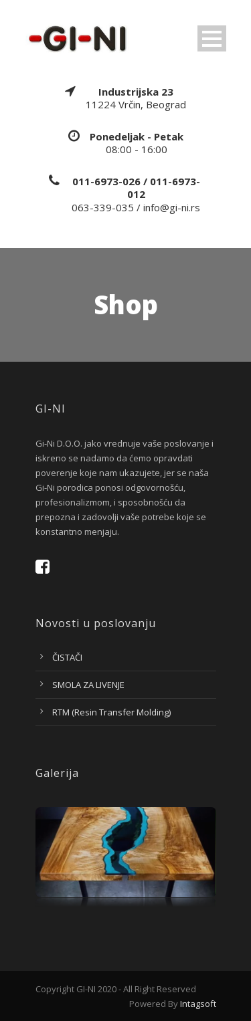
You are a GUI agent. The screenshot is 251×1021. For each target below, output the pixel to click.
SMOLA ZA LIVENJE (88, 685)
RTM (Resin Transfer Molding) (111, 712)
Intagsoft (198, 1004)
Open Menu (211, 38)
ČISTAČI (67, 657)
